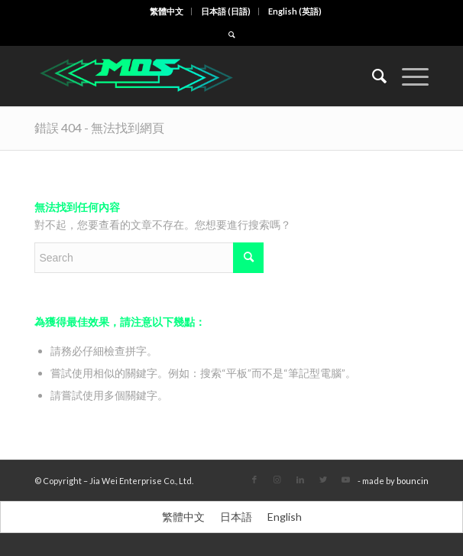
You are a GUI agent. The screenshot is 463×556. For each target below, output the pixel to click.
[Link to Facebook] (254, 479)
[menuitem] (167, 11)
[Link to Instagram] (277, 479)
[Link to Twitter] (323, 479)
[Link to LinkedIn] (300, 479)
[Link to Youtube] (346, 479)
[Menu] (408, 75)
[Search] (372, 75)
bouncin (413, 481)
